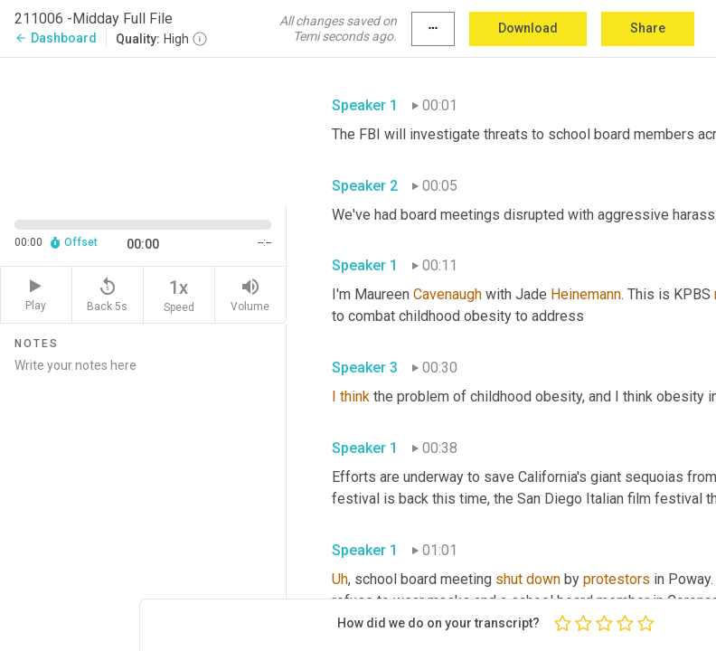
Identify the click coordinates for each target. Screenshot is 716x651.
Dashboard (55, 38)
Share (647, 28)
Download (528, 28)
